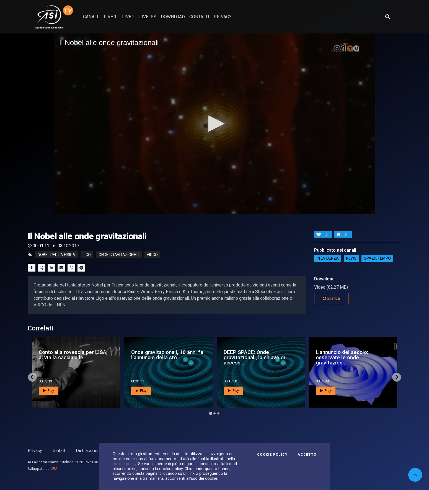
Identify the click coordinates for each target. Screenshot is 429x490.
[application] (215, 123)
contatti (199, 16)
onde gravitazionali (119, 254)
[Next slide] (396, 377)
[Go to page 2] (214, 413)
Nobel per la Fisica (56, 254)
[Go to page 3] (218, 413)
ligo (87, 254)
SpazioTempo (377, 258)
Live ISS (147, 16)
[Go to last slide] (32, 377)
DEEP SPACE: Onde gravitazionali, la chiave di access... (254, 357)
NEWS (351, 258)
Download (173, 16)
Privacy (35, 450)
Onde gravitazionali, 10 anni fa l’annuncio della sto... (167, 355)
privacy (222, 16)
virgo (152, 254)
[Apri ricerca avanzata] (387, 16)
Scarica (331, 298)
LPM (53, 468)
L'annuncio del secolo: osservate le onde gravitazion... (342, 357)
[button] (214, 123)
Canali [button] (90, 16)
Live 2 (128, 16)
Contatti (58, 450)
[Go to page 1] (210, 413)
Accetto (307, 454)
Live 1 (110, 16)
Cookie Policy (272, 454)
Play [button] (48, 391)
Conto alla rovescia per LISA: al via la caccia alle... (73, 355)
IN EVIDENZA (328, 258)
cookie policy (124, 464)
